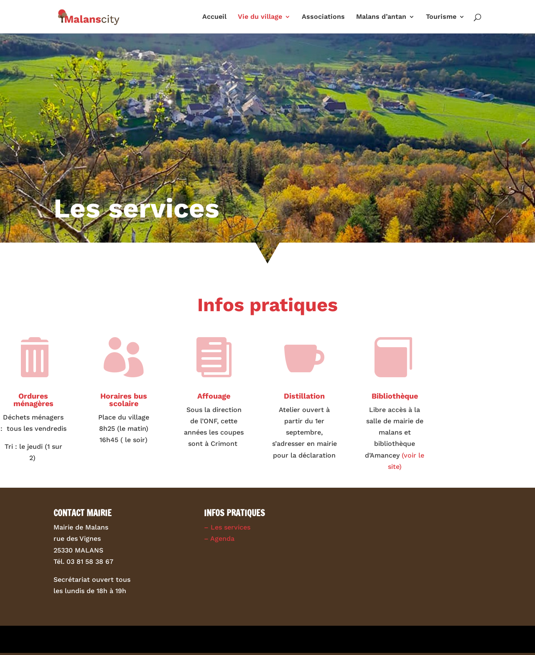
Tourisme (441, 17)
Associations (323, 17)
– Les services (227, 527)
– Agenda (219, 538)
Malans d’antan (381, 17)
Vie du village (260, 17)
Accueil (214, 17)
